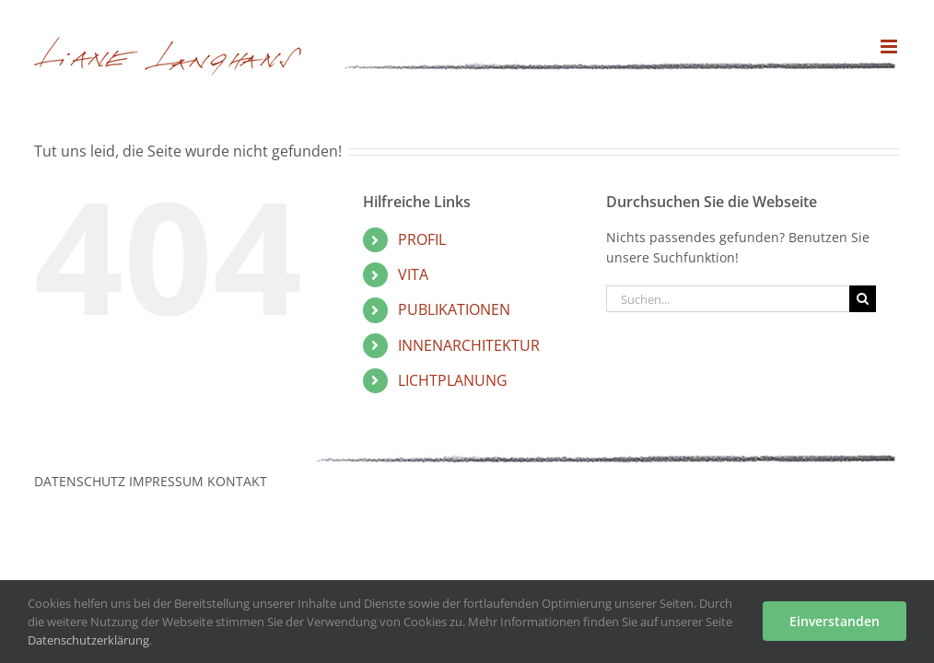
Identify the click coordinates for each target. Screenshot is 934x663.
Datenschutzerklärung (88, 640)
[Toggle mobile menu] (890, 46)
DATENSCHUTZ (79, 481)
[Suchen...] (727, 298)
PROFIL (422, 239)
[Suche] (862, 298)
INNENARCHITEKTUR (469, 345)
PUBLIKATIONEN (454, 309)
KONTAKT (237, 481)
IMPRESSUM (166, 481)
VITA (413, 274)
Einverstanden (834, 621)
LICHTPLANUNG (453, 380)
